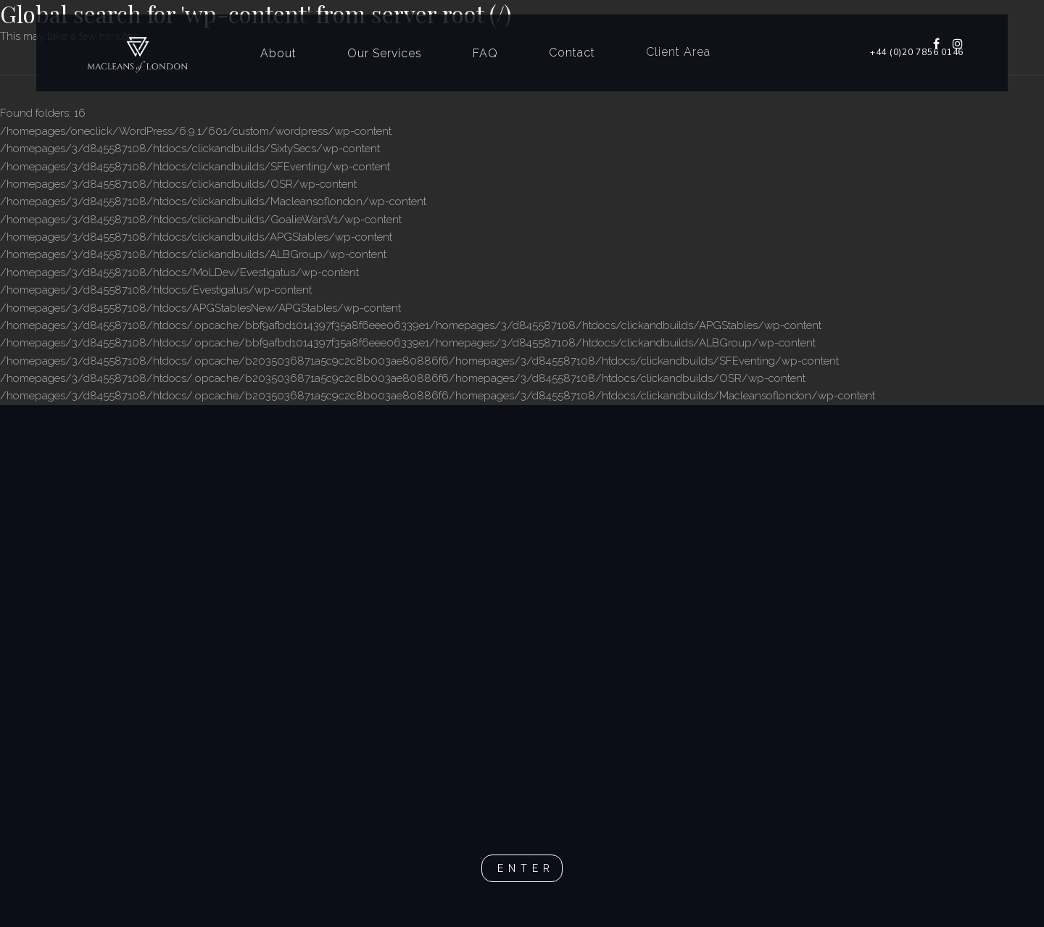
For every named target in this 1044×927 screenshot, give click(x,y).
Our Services (384, 52)
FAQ (485, 52)
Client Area (678, 50)
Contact (572, 52)
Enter (526, 868)
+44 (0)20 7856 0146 (917, 52)
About (278, 53)
